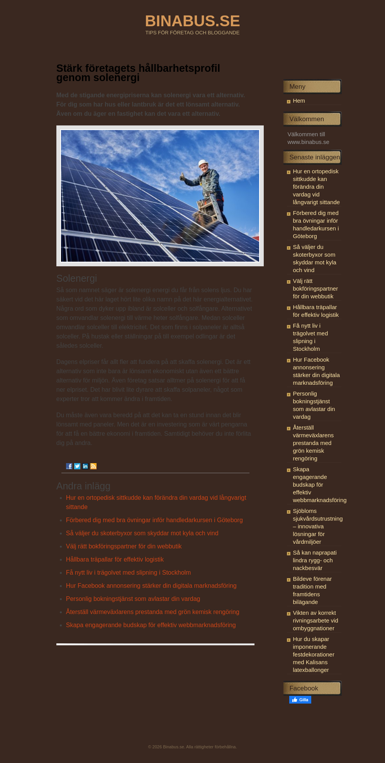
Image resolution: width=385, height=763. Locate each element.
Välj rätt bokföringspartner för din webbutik (124, 546)
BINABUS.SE (192, 20)
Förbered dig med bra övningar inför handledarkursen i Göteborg (154, 520)
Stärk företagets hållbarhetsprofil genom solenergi (138, 73)
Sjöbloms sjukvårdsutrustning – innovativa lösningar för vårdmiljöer (318, 526)
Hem (299, 100)
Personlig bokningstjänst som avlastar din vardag (133, 599)
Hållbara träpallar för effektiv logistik (115, 559)
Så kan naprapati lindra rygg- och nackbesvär (314, 560)
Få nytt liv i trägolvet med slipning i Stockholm (128, 572)
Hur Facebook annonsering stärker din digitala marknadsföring (151, 585)
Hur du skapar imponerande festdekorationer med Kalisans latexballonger (313, 654)
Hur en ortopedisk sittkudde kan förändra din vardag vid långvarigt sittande (316, 186)
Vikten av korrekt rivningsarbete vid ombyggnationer (315, 620)
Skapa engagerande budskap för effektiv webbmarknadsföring (151, 625)
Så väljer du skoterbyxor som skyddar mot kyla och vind (142, 533)
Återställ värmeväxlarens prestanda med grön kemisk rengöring (152, 612)
